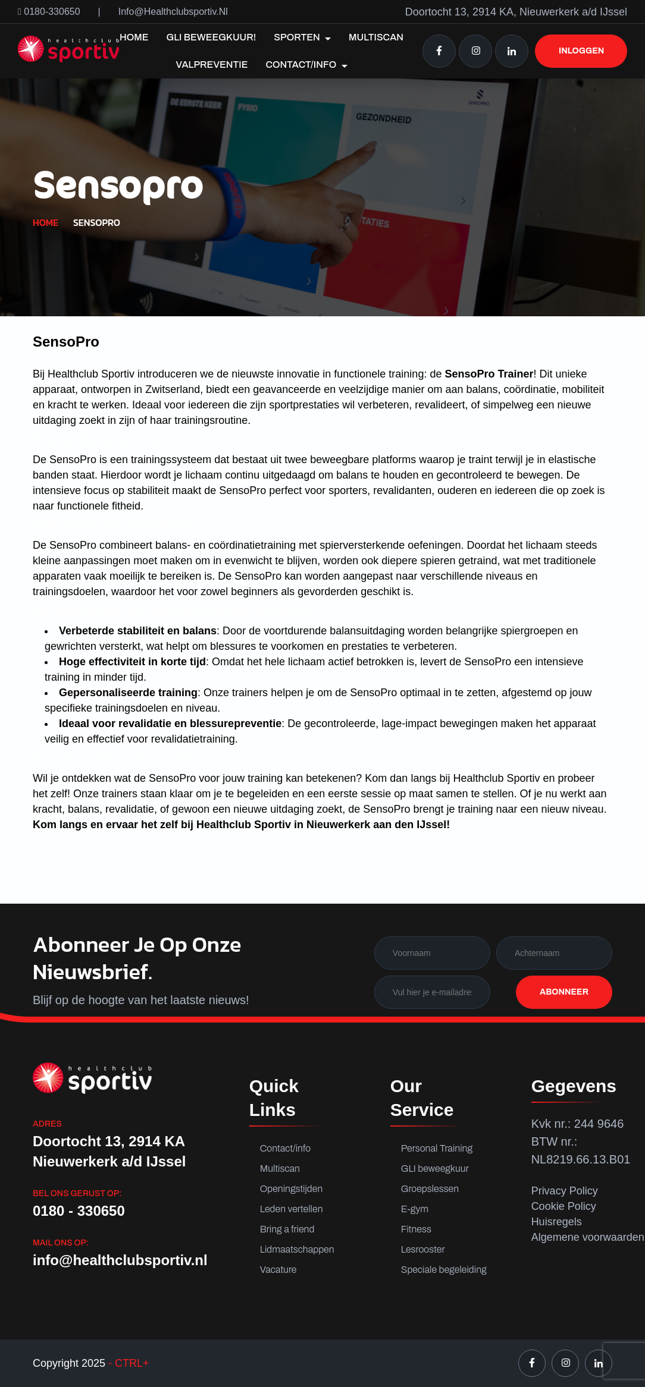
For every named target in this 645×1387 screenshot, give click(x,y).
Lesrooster (423, 1249)
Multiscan (376, 37)
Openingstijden (291, 1189)
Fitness (416, 1229)
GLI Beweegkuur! (211, 37)
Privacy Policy (564, 1191)
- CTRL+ (127, 1363)
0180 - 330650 (79, 1211)
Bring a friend (287, 1229)
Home (134, 37)
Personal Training (436, 1148)
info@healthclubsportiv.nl (173, 12)
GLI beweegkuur (435, 1168)
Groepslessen (430, 1189)
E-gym (414, 1209)
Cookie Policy (563, 1206)
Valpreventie (212, 64)
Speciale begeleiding (440, 1270)
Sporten (302, 37)
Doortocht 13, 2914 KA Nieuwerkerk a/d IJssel (109, 1151)
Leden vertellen (291, 1209)
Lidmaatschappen (297, 1249)
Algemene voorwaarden (587, 1237)
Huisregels (556, 1222)
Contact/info (306, 65)
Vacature (278, 1270)
